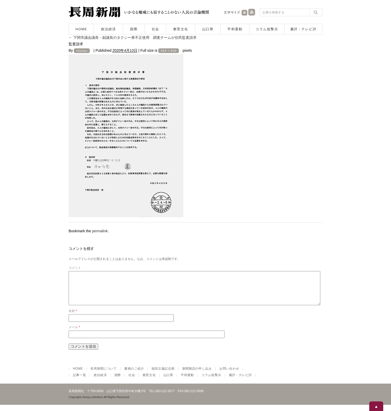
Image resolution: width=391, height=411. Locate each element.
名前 (73, 317)
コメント (75, 268)
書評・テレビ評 (303, 29)
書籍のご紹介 (134, 375)
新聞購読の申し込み (197, 375)
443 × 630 (168, 50)
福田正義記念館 (163, 375)
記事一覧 (79, 381)
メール (74, 333)
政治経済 (108, 29)
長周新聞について (103, 375)
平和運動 (234, 29)
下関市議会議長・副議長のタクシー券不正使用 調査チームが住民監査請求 (133, 37)
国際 (133, 29)
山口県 (208, 29)
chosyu (81, 50)
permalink (100, 231)
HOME (81, 29)
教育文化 (180, 29)
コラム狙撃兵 (267, 29)
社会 (155, 29)
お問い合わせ (229, 375)
